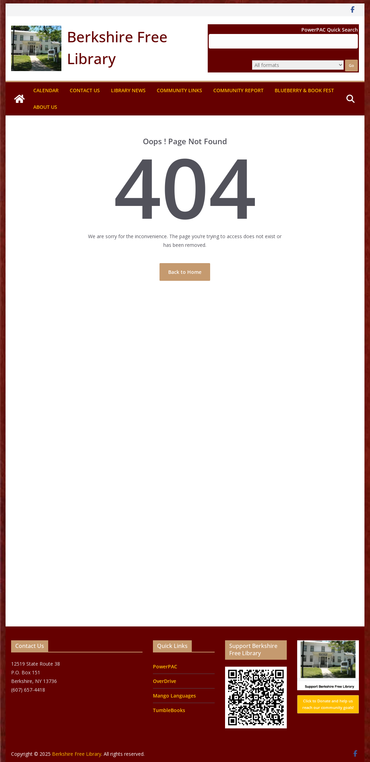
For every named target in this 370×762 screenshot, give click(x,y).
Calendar (46, 90)
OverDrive (164, 681)
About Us (45, 107)
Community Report (238, 90)
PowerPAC (165, 666)
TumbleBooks (169, 710)
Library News (128, 90)
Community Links (179, 90)
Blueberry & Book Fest (304, 90)
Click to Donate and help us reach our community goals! (328, 704)
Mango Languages (174, 695)
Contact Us (85, 90)
